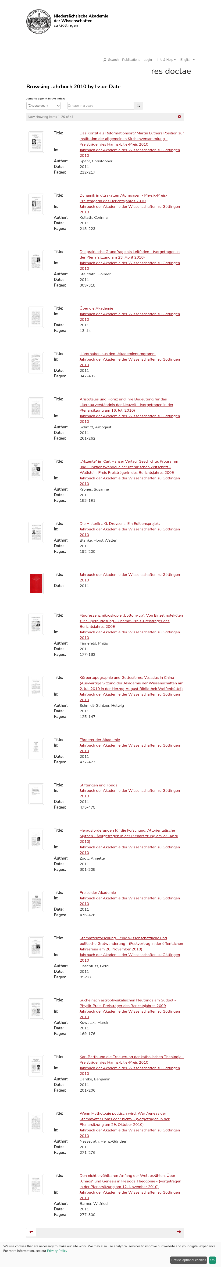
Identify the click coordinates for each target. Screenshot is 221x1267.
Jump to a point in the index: (45, 98)
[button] (164, 59)
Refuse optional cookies (188, 1260)
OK (212, 1260)
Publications (131, 59)
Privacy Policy (57, 1251)
